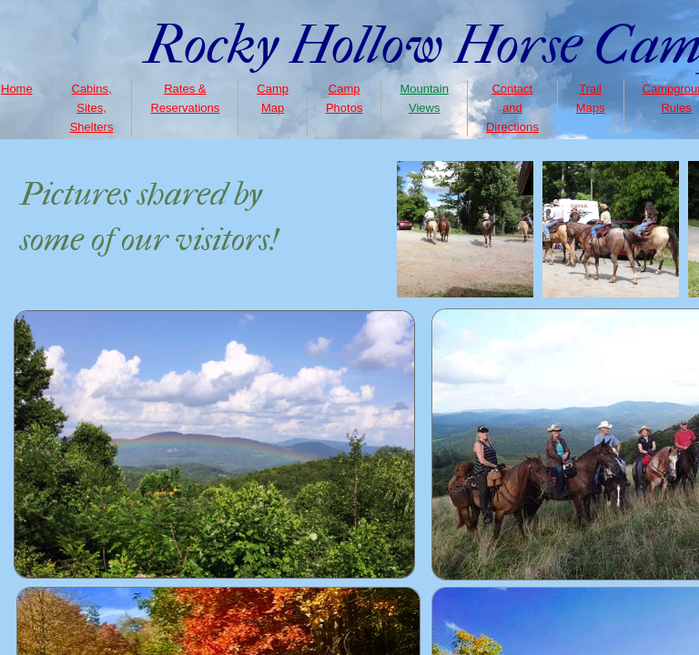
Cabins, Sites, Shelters (92, 108)
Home (17, 89)
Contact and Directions (512, 108)
